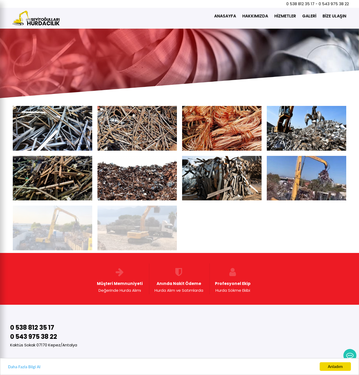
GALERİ (309, 16)
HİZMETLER (285, 16)
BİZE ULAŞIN (334, 16)
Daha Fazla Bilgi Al (24, 367)
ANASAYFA (225, 16)
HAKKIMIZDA (255, 16)
